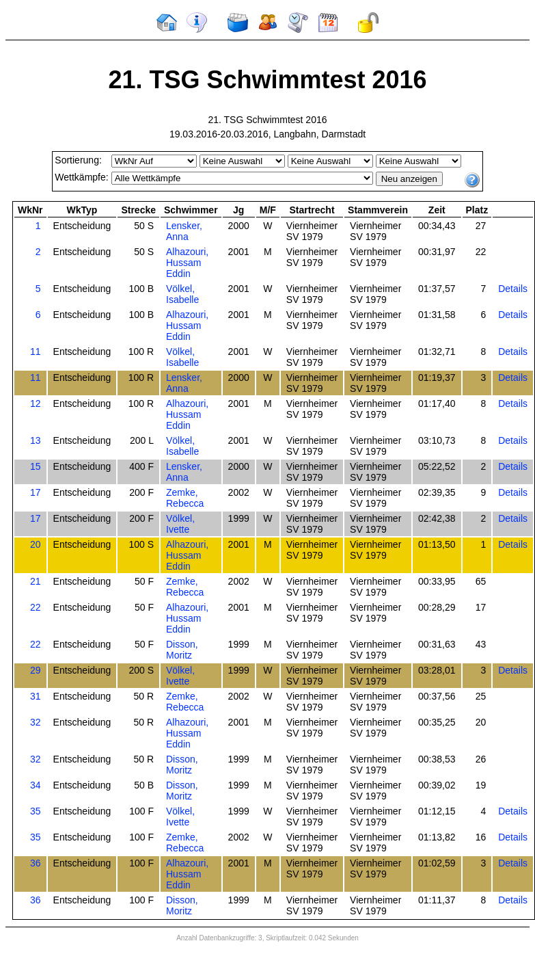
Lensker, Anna (184, 231)
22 (35, 607)
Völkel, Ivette (180, 524)
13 (35, 440)
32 (35, 722)
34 (35, 785)
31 (35, 696)
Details (512, 288)
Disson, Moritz (182, 650)
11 (35, 351)
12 (35, 403)
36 (35, 863)
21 (35, 581)
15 (35, 466)
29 (35, 670)
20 (35, 544)
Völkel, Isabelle (182, 294)
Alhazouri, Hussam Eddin (187, 262)
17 (35, 492)
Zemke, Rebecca (185, 498)
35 (35, 811)
